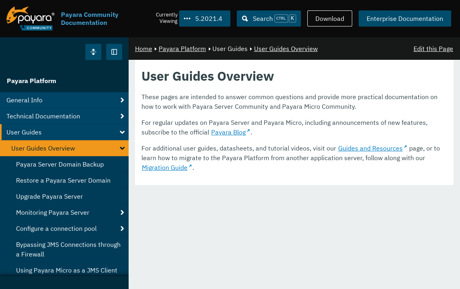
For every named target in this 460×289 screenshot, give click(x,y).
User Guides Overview (286, 49)
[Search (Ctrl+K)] (269, 18)
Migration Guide (165, 167)
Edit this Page (433, 49)
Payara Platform (31, 81)
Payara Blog (228, 132)
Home (143, 49)
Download (329, 18)
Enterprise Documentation (405, 18)
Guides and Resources (370, 148)
